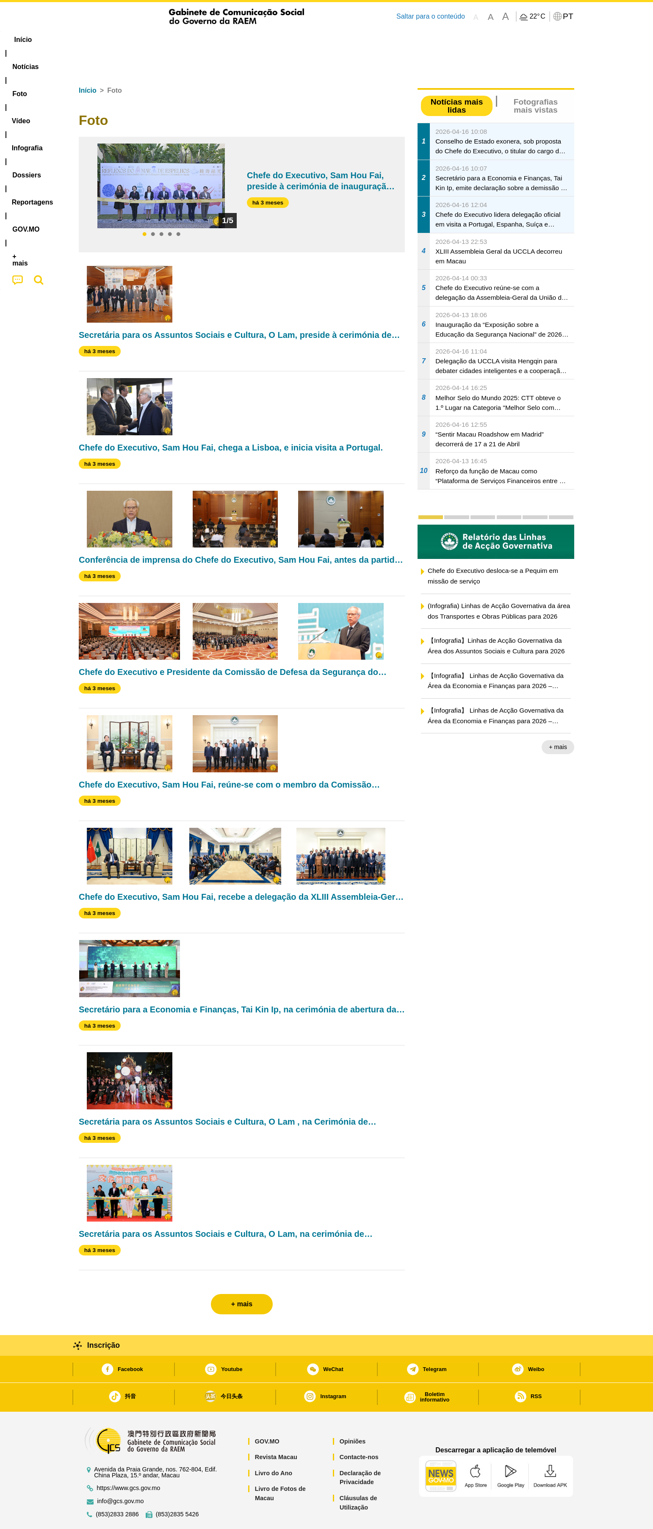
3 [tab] (161, 209)
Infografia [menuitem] (249, 39)
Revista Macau (276, 1431)
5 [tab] (178, 209)
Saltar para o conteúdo (430, 16)
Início (88, 64)
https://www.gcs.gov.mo (128, 1462)
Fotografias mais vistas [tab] (536, 80)
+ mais (558, 721)
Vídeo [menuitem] (208, 39)
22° (537, 16)
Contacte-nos (359, 1431)
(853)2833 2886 (117, 1488)
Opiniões (353, 1415)
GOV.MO (267, 1415)
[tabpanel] (161, 160)
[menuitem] (135, 40)
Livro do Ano (273, 1447)
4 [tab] (170, 209)
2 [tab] (153, 209)
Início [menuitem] (96, 39)
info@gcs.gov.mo (120, 1475)
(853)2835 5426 (177, 1488)
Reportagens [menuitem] (347, 39)
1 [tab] (144, 209)
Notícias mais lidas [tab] (457, 80)
